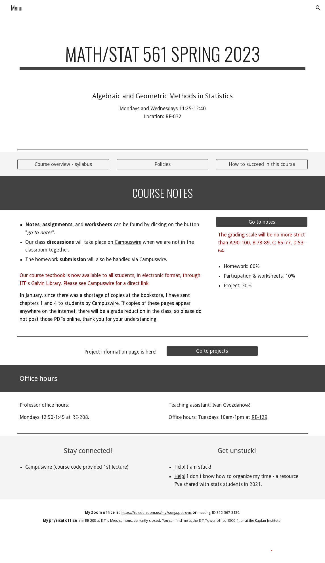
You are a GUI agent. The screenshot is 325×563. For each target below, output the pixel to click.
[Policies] (162, 164)
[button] (318, 8)
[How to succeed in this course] (261, 164)
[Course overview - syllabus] (63, 164)
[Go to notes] (261, 222)
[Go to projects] (212, 351)
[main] (162, 56)
